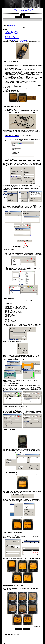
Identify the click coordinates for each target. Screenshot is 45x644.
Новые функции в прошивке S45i (10, 30)
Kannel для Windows (30, 10)
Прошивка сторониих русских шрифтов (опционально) (14, 35)
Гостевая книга (20, 9)
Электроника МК (19, 10)
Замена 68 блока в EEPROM (9, 36)
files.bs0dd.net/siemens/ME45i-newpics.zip (15, 581)
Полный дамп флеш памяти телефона (11, 33)
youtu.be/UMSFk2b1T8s (12, 25)
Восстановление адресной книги (10, 37)
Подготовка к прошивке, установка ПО (11, 31)
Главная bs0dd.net (15, 9)
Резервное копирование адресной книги (11, 32)
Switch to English (24, 642)
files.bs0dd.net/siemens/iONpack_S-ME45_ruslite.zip (13, 133)
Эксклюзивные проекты (26, 9)
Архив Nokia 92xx (24, 10)
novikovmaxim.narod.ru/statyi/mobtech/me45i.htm (19, 40)
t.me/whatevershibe (21, 41)
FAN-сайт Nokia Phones (33, 9)
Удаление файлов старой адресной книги (12, 38)
